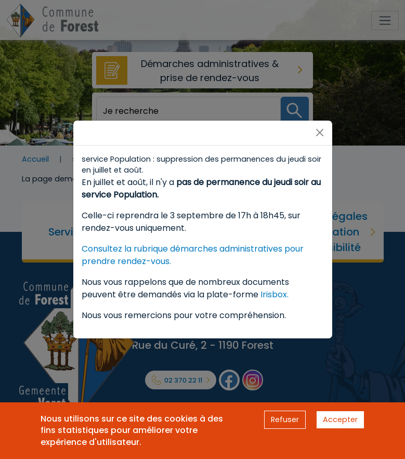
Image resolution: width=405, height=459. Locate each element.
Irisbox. (274, 294)
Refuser (285, 419)
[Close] (320, 132)
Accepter (340, 419)
